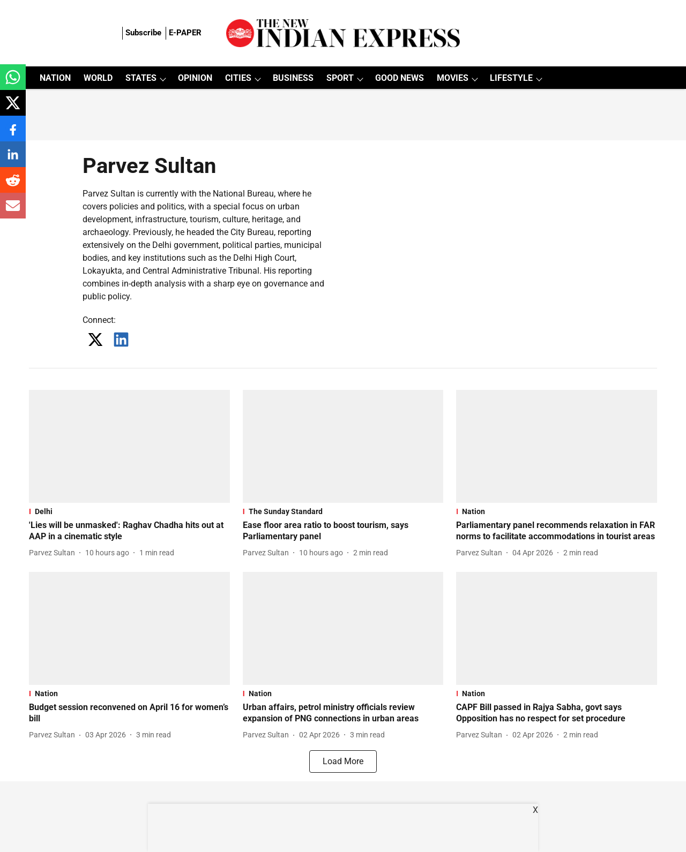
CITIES (238, 78)
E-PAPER (185, 32)
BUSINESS (293, 78)
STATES (140, 78)
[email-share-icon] (12, 211)
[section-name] (129, 511)
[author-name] (54, 553)
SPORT (340, 78)
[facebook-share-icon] (12, 134)
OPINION (195, 78)
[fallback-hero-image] (129, 446)
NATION (55, 78)
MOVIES (452, 78)
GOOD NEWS (399, 78)
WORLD (98, 78)
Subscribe (143, 32)
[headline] (129, 531)
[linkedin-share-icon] (12, 160)
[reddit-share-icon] (12, 185)
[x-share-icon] (12, 108)
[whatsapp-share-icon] (12, 83)
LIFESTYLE (511, 78)
